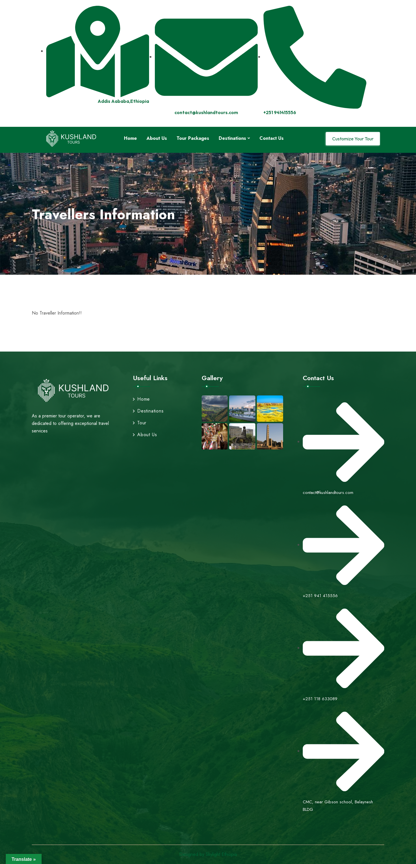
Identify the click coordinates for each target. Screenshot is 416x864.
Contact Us (271, 138)
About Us (156, 138)
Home (130, 138)
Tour (139, 422)
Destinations (232, 138)
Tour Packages (193, 138)
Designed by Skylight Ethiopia (208, 854)
